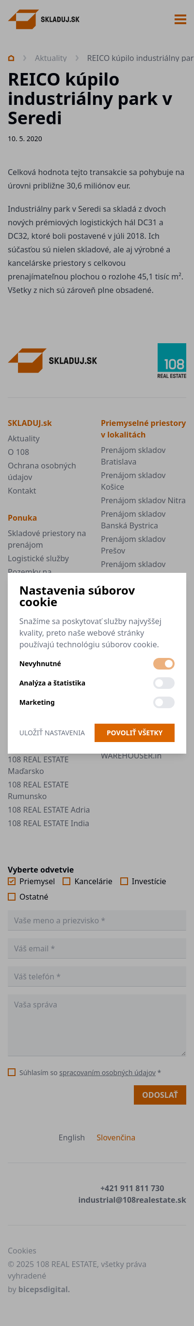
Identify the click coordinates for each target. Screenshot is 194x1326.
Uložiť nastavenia (52, 732)
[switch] (164, 664)
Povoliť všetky (134, 732)
